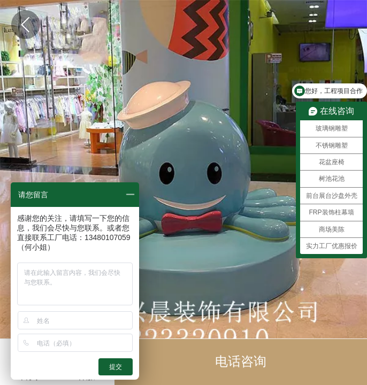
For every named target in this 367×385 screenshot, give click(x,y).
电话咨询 (240, 361)
